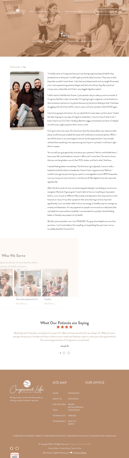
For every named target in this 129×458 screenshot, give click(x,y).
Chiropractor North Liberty (27, 435)
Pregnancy (73, 393)
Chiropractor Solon (77, 435)
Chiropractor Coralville (103, 435)
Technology (59, 415)
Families (72, 415)
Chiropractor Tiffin (54, 435)
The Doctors (59, 404)
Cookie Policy (65, 448)
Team (55, 410)
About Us (56, 12)
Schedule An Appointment (107, 11)
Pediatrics (73, 398)
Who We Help (41, 12)
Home (31, 12)
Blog (80, 12)
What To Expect (72, 422)
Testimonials (70, 12)
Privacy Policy (53, 448)
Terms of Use (76, 448)
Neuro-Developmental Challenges (76, 407)
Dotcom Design (80, 452)
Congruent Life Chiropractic (80, 444)
